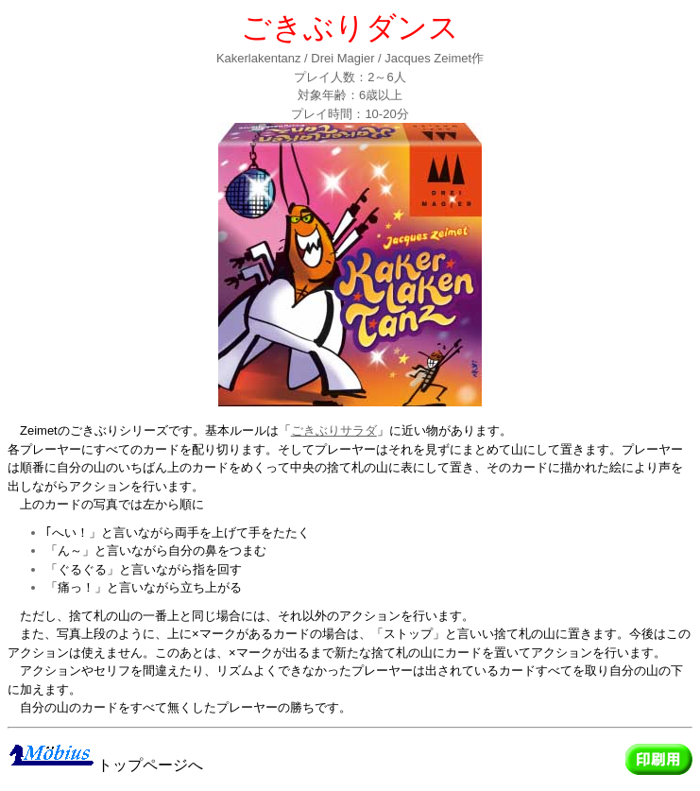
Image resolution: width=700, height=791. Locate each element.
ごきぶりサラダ (334, 430)
